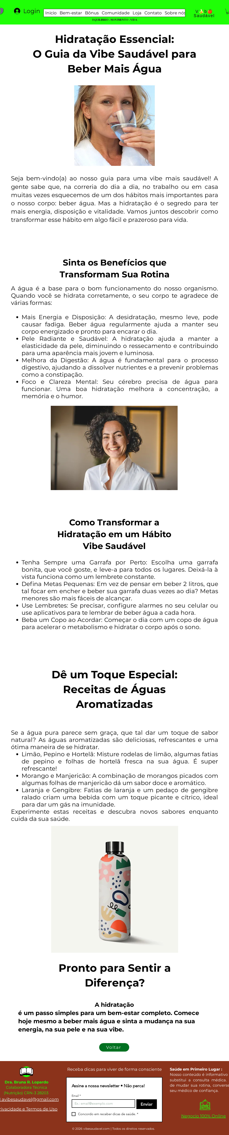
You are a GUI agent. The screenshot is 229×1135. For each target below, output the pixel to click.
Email (76, 1096)
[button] (71, 13)
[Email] (102, 1103)
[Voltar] (114, 1047)
